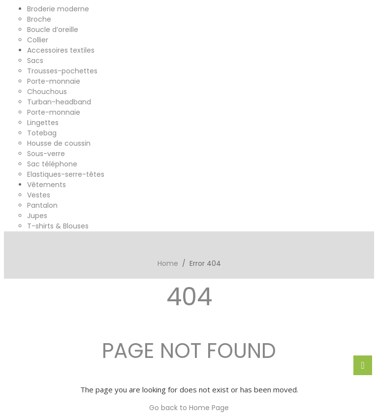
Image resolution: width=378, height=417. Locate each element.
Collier (37, 40)
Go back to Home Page (189, 408)
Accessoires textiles (60, 50)
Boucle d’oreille (52, 29)
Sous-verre (46, 154)
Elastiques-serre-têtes (65, 174)
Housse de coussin (59, 143)
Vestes (38, 195)
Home (168, 263)
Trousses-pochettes (62, 71)
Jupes (37, 216)
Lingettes (43, 123)
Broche (39, 19)
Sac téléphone (52, 164)
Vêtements (46, 185)
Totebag (42, 133)
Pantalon (42, 205)
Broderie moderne (58, 9)
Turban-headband (59, 102)
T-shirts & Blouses (58, 226)
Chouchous (47, 91)
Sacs (35, 60)
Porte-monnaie (53, 81)
